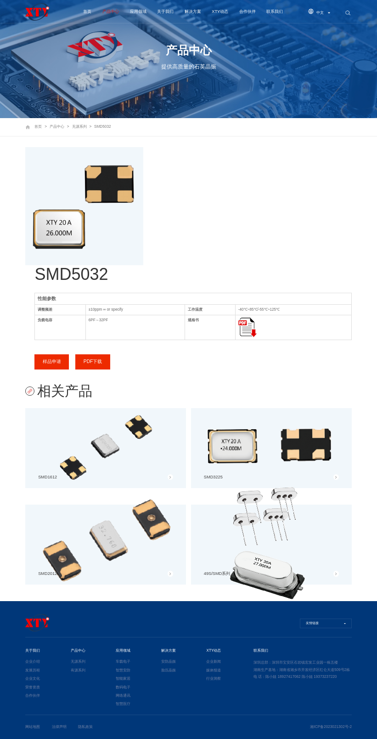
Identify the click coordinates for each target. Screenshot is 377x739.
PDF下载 (93, 361)
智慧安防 (123, 670)
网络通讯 (123, 696)
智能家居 (123, 678)
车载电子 (123, 661)
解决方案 (193, 11)
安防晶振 (168, 661)
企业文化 (32, 678)
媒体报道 (213, 670)
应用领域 (138, 11)
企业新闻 (213, 661)
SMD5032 (102, 127)
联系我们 (274, 11)
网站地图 (32, 727)
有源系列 (78, 670)
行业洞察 (213, 678)
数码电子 (123, 687)
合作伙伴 (247, 11)
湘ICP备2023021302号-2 (331, 727)
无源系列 (79, 127)
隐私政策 (85, 727)
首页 (87, 11)
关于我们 (165, 11)
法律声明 (59, 727)
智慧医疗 (123, 704)
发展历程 (32, 670)
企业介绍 (32, 661)
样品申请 (52, 361)
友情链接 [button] (312, 623)
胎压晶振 (168, 670)
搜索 (347, 13)
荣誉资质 (32, 687)
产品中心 (110, 11)
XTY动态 (220, 11)
